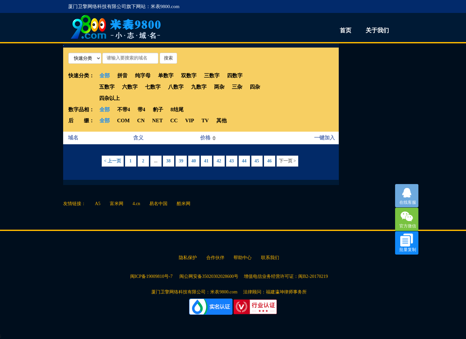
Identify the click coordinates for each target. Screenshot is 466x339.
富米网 (116, 203)
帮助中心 (242, 257)
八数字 (176, 87)
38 (168, 161)
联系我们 (270, 257)
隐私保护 (188, 257)
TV (205, 120)
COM (123, 120)
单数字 (166, 75)
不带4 (123, 109)
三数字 (212, 75)
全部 (104, 75)
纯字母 (143, 75)
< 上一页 (112, 161)
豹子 (158, 109)
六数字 (130, 87)
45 (257, 161)
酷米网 (183, 203)
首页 (345, 30)
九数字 (199, 87)
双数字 (189, 75)
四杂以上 (109, 98)
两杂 (219, 87)
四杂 (255, 87)
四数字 (235, 75)
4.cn (136, 203)
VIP (189, 120)
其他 (221, 120)
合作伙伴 (215, 257)
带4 (141, 109)
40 (193, 161)
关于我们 (377, 30)
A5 (97, 203)
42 (219, 161)
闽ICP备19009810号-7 (152, 276)
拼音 (122, 75)
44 (244, 161)
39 (181, 161)
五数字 (107, 87)
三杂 (237, 87)
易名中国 (158, 203)
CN (141, 120)
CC (174, 120)
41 (206, 161)
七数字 (153, 87)
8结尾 (177, 109)
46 (269, 161)
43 (231, 161)
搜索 (168, 58)
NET (157, 120)
